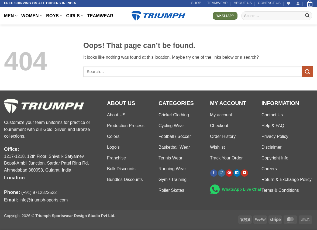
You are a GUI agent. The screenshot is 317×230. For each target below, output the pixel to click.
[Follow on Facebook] (213, 173)
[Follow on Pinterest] (229, 173)
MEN (11, 15)
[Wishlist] (288, 3)
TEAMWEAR (217, 3)
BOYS (54, 15)
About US (243, 3)
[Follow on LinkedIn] (236, 173)
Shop (196, 3)
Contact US (269, 3)
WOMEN (31, 15)
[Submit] (307, 15)
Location (14, 177)
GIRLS (74, 15)
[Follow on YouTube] (244, 173)
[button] (298, 3)
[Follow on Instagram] (221, 173)
